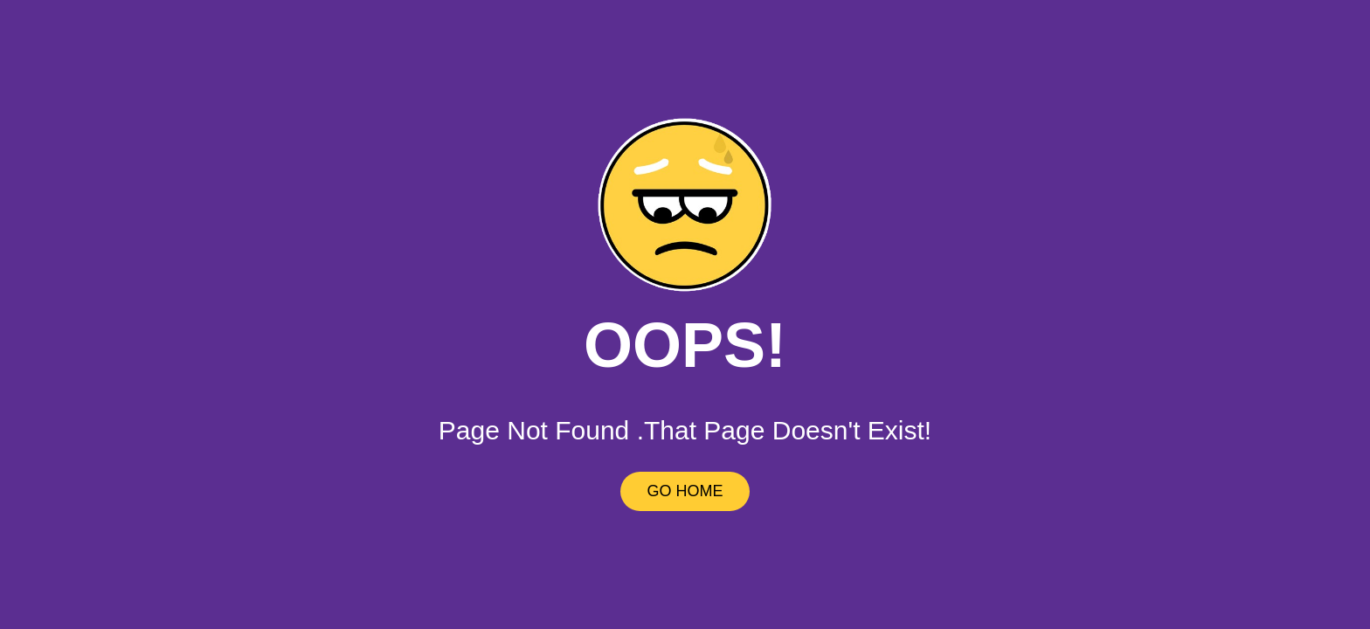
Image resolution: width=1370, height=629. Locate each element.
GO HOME (685, 491)
